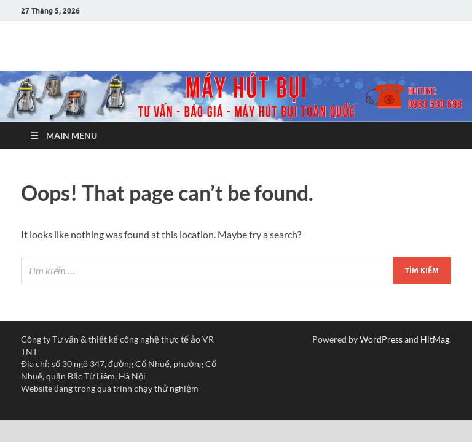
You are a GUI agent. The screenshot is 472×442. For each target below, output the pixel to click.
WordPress (381, 339)
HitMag (434, 339)
